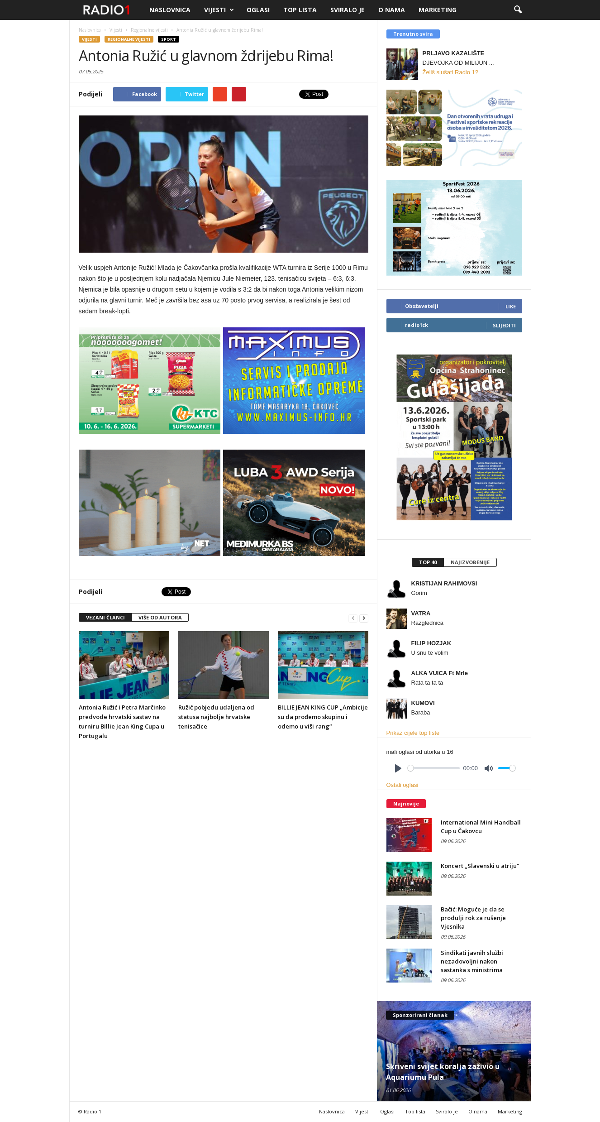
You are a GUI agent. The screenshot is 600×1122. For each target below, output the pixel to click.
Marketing (438, 9)
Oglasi (258, 9)
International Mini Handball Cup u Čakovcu (481, 826)
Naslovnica (169, 9)
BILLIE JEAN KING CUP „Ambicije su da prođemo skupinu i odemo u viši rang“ (323, 716)
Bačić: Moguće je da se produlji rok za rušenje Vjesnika (473, 917)
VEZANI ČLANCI (105, 617)
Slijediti (504, 325)
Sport (168, 39)
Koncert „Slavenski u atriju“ (480, 866)
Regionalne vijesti (129, 39)
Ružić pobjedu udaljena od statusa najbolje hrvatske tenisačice (216, 716)
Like (510, 306)
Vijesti (219, 10)
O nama (391, 9)
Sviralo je (347, 9)
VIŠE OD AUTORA (160, 617)
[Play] (398, 768)
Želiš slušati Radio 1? (451, 72)
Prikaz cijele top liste (413, 732)
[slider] (434, 768)
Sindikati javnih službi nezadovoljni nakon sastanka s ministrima (472, 961)
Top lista (300, 9)
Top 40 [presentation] (428, 562)
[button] (518, 10)
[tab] (427, 562)
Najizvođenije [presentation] (470, 562)
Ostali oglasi (402, 785)
